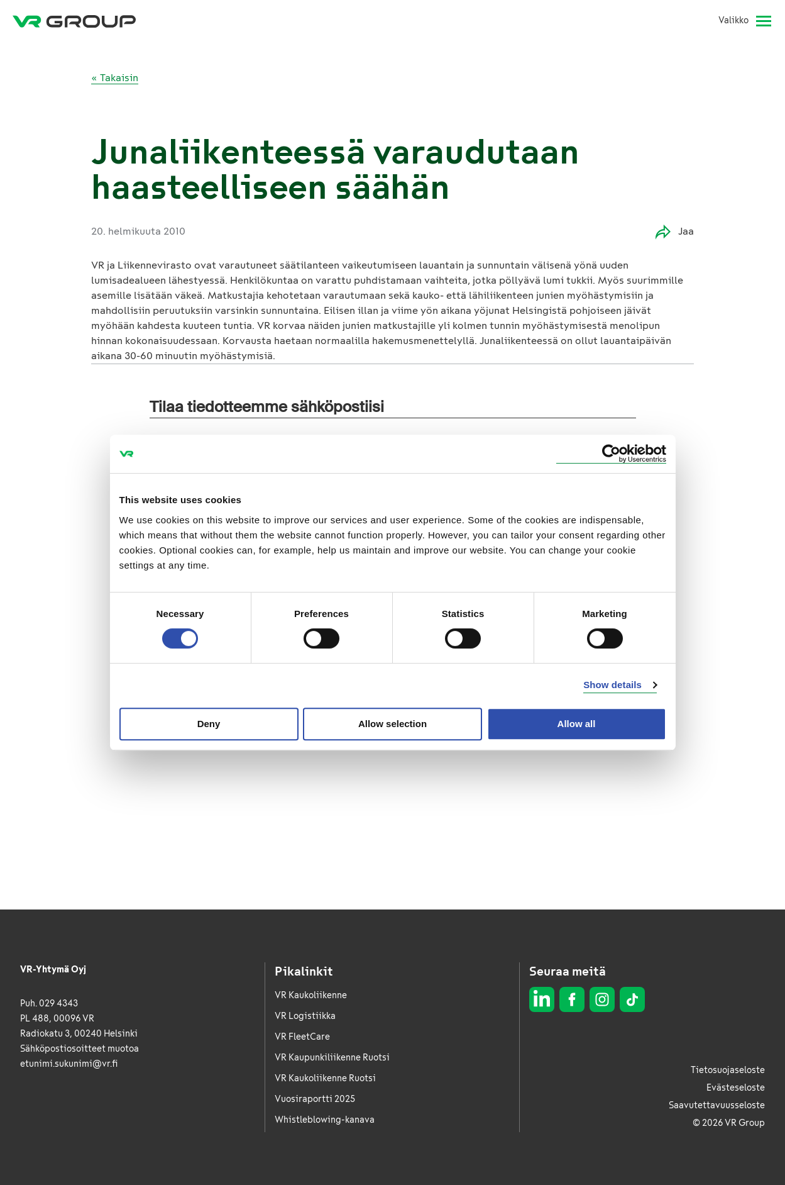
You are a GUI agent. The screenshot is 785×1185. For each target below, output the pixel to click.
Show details (612, 684)
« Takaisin (114, 78)
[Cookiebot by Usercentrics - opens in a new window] (611, 454)
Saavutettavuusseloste (717, 1105)
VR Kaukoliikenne (311, 995)
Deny (209, 723)
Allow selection (392, 723)
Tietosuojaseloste (728, 1070)
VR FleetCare (302, 1037)
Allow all (576, 723)
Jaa (675, 232)
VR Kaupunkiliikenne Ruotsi (332, 1057)
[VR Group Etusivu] (74, 20)
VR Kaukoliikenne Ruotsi (325, 1078)
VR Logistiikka (305, 1016)
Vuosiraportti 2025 (315, 1099)
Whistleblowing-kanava (325, 1120)
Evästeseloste (735, 1087)
